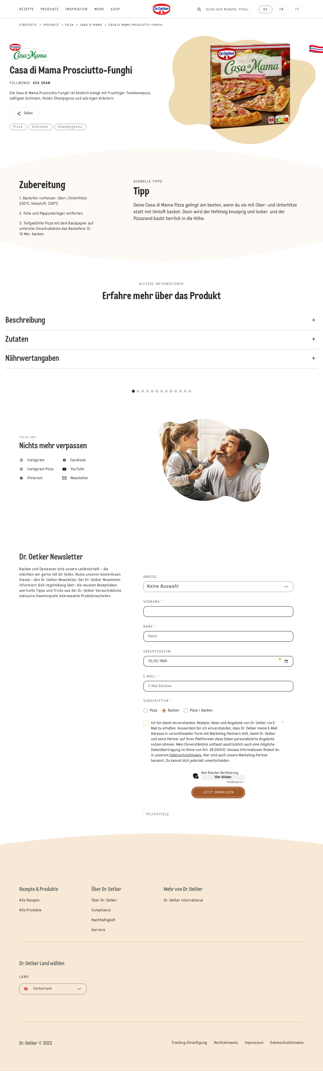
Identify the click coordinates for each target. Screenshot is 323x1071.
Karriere (98, 930)
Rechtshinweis (226, 1043)
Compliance (101, 910)
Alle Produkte (30, 910)
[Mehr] (102, 9)
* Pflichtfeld (156, 814)
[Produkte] (53, 9)
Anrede (150, 577)
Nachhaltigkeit (104, 920)
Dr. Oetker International (183, 900)
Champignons (70, 126)
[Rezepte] (30, 9)
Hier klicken (223, 777)
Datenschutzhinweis (286, 1043)
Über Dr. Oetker (104, 900)
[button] (24, 113)
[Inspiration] (79, 9)
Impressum (254, 1043)
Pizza (18, 126)
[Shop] (119, 9)
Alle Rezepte (29, 900)
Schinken (40, 126)
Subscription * (157, 701)
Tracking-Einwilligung (189, 1043)
